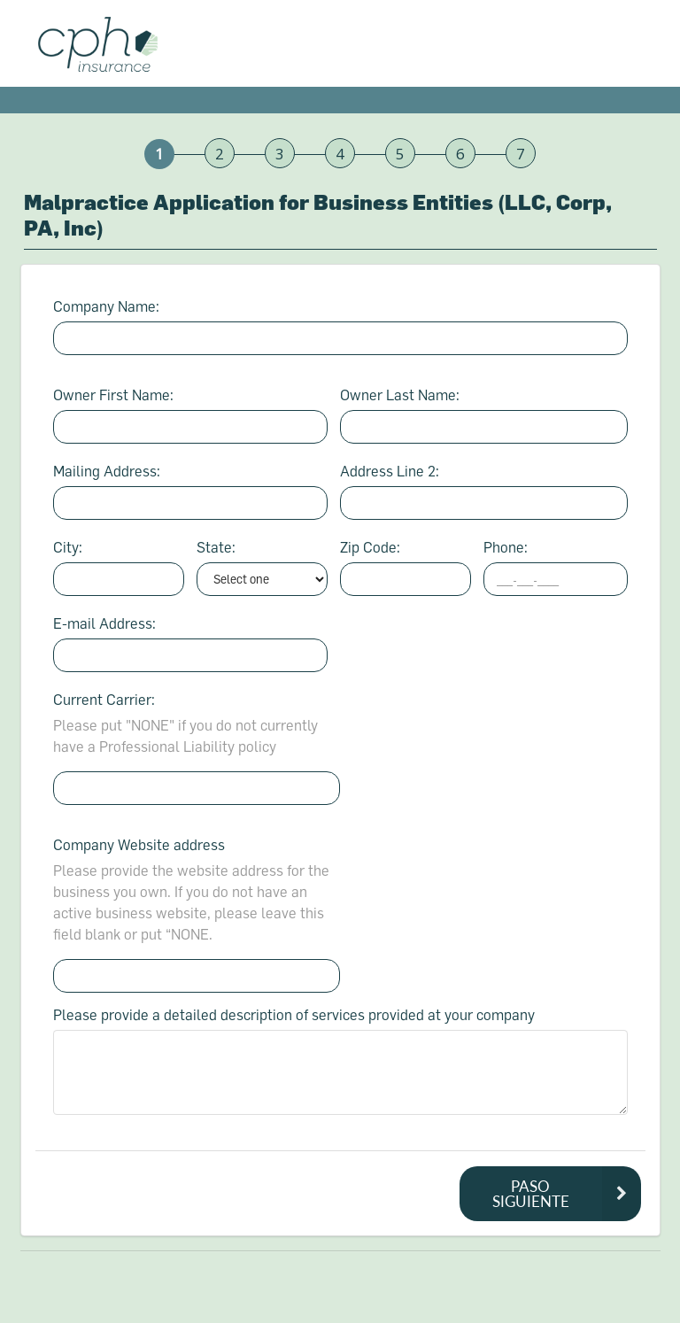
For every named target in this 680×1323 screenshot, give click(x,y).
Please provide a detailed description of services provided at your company (294, 1014)
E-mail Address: (104, 623)
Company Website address (139, 844)
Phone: (505, 547)
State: (216, 547)
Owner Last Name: (400, 394)
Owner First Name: (113, 394)
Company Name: (106, 306)
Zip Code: (370, 547)
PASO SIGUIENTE (566, 1193)
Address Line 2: (389, 470)
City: (67, 547)
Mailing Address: (106, 470)
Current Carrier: (104, 699)
